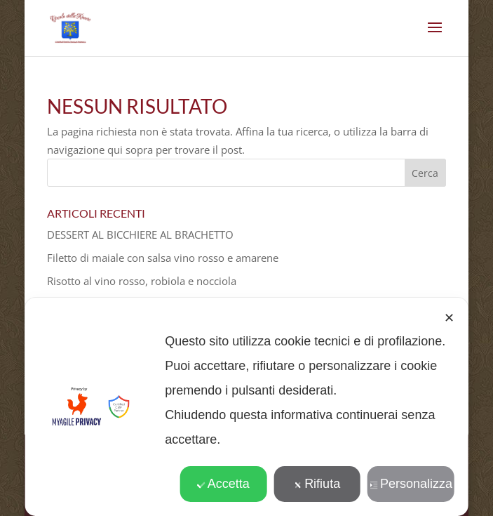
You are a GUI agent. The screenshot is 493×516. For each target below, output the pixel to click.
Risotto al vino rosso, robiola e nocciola (141, 281)
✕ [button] (449, 318)
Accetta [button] (223, 484)
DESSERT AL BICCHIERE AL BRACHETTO (140, 234)
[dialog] (246, 407)
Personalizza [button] (411, 484)
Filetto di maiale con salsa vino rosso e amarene (162, 258)
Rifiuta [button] (317, 484)
